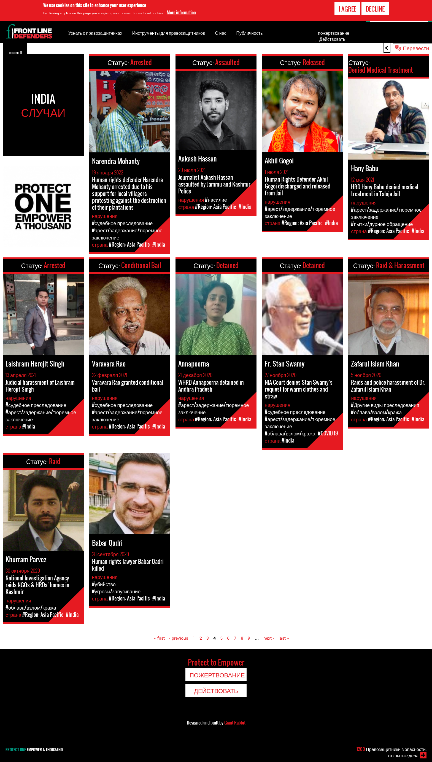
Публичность (249, 32)
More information (181, 11)
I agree (347, 8)
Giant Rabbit (234, 722)
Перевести (416, 48)
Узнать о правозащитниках (95, 32)
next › (268, 638)
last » (284, 638)
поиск (14, 52)
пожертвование (333, 33)
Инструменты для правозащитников (168, 32)
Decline (375, 8)
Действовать (332, 39)
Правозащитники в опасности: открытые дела (391, 752)
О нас (220, 32)
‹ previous (178, 638)
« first (159, 638)
